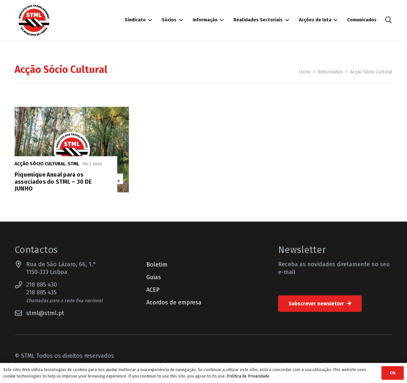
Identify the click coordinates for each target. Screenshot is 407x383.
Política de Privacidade (248, 376)
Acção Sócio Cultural (40, 164)
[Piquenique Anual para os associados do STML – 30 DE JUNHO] (72, 110)
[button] (388, 20)
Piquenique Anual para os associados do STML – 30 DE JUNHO (53, 181)
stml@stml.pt (45, 313)
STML (73, 164)
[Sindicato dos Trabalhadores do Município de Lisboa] (34, 20)
